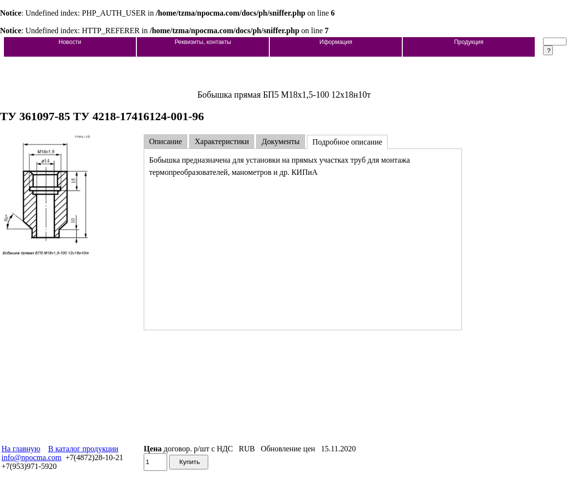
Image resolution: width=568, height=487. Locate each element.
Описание (165, 141)
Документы (281, 141)
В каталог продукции (83, 449)
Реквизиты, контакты (203, 42)
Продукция (468, 42)
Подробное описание (347, 142)
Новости (70, 42)
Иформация (336, 42)
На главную (21, 449)
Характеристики (222, 141)
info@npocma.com (31, 457)
